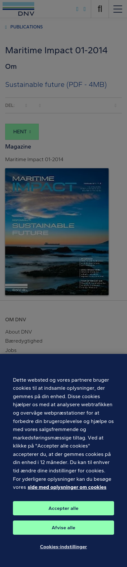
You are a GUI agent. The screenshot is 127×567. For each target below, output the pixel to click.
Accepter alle (63, 511)
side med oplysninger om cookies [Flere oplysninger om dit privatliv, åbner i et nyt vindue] (67, 490)
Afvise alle (63, 530)
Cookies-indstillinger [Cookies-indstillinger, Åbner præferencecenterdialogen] (63, 549)
